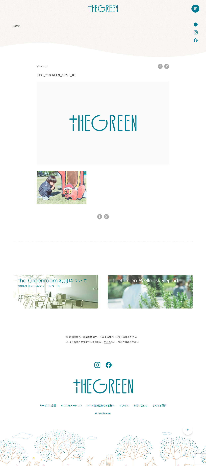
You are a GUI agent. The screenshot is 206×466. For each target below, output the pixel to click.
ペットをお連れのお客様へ (101, 405)
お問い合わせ (141, 405)
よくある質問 (159, 405)
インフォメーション (71, 405)
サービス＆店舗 (48, 405)
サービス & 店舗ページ (106, 336)
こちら (107, 342)
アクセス (124, 405)
